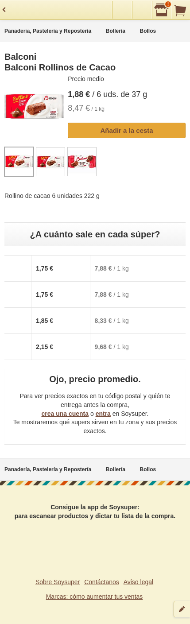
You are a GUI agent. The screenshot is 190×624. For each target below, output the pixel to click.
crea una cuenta (65, 413)
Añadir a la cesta (126, 130)
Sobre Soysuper (57, 581)
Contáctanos (101, 581)
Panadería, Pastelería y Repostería (47, 31)
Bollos (148, 31)
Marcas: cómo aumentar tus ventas (94, 596)
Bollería (115, 31)
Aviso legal (138, 581)
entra (103, 413)
